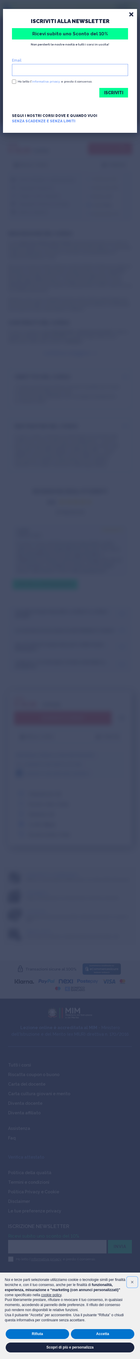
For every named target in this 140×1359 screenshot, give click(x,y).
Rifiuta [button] (37, 1334)
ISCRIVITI (113, 92)
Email (16, 60)
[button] (132, 1282)
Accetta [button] (102, 1334)
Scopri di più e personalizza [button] (70, 1347)
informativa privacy (46, 81)
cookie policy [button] (51, 1295)
